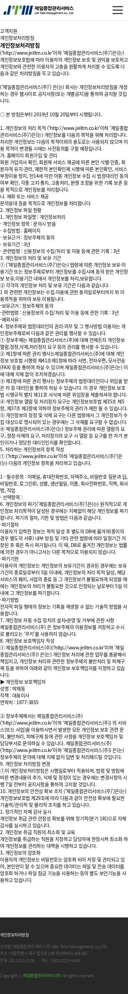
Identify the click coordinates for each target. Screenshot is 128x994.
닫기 (118, 984)
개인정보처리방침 (14, 935)
